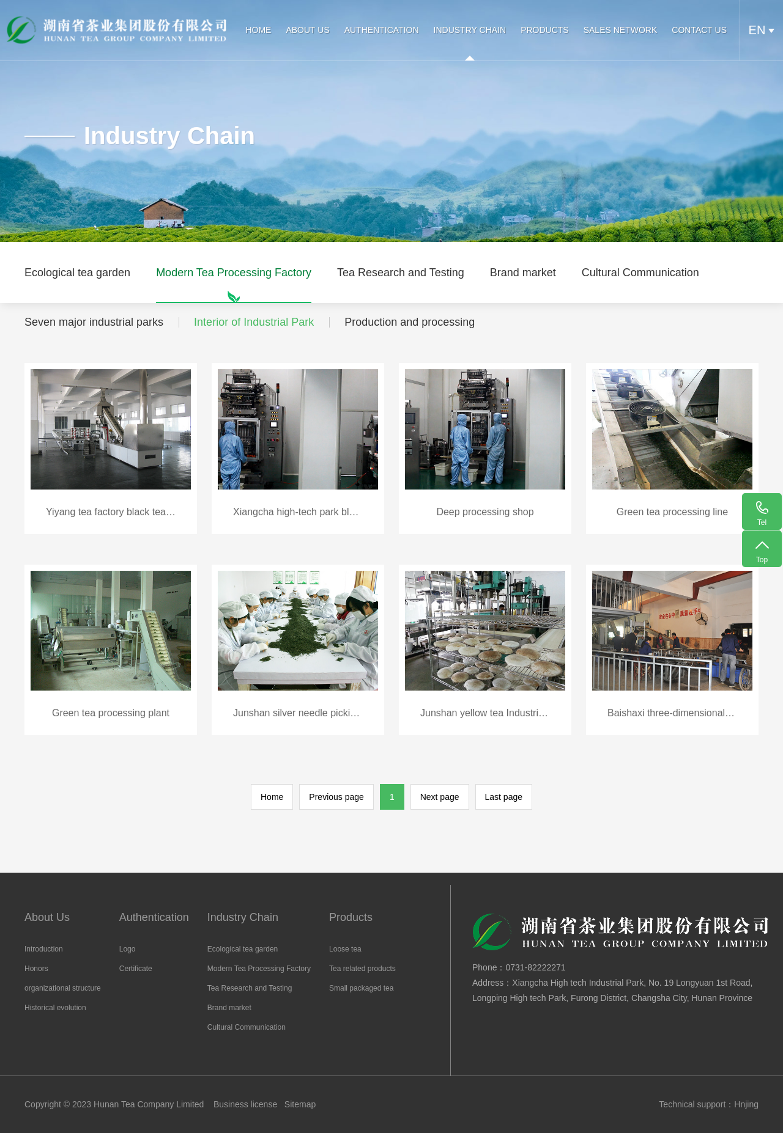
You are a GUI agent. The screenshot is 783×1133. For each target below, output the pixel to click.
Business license (245, 1104)
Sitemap (300, 1104)
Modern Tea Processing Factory (233, 284)
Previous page (336, 797)
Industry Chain (468, 30)
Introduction (43, 949)
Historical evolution (55, 1007)
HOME (257, 30)
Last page (504, 797)
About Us (306, 30)
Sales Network (619, 30)
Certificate (135, 968)
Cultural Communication (640, 284)
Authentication (380, 30)
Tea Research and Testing (400, 284)
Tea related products (362, 968)
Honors (36, 968)
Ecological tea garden (77, 284)
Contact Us (697, 30)
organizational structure (62, 988)
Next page (439, 797)
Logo (127, 949)
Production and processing (409, 322)
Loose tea (345, 949)
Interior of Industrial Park (254, 322)
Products (543, 30)
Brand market (523, 284)
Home (272, 797)
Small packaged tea (361, 988)
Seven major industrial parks (93, 322)
